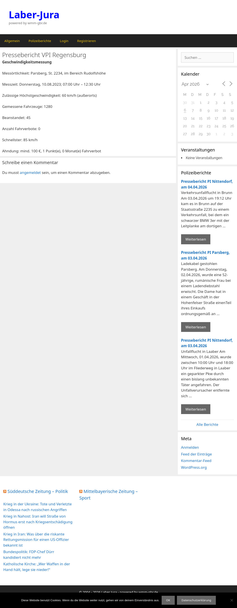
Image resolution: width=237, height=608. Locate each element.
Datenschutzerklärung (196, 600)
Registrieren (86, 41)
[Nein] (231, 600)
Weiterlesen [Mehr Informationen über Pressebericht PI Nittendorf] (195, 239)
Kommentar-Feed (196, 460)
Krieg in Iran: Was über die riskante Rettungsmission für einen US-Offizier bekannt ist (36, 540)
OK (168, 600)
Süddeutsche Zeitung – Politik (37, 491)
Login (64, 41)
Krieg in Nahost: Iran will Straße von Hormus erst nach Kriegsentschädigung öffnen (38, 522)
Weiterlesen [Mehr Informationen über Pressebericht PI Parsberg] (195, 326)
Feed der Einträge (196, 454)
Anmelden (190, 447)
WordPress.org (194, 467)
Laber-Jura (34, 14)
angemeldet (30, 172)
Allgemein (12, 41)
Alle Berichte (207, 424)
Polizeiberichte (40, 41)
